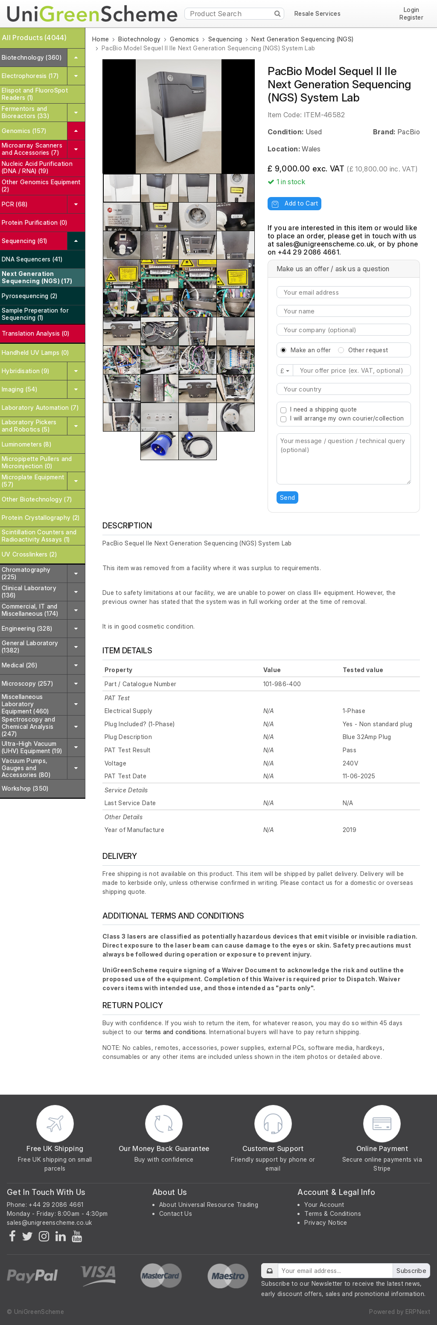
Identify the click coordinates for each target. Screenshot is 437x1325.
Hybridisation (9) (25, 370)
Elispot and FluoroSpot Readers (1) (35, 94)
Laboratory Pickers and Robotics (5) (29, 425)
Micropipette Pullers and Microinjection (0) (37, 462)
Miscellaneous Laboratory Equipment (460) (25, 704)
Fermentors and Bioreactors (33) (25, 112)
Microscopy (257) (27, 683)
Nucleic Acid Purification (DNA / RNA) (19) (37, 167)
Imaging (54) (19, 389)
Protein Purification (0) (34, 222)
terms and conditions (175, 1031)
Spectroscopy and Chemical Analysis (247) (28, 726)
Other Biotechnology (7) (37, 499)
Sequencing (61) (24, 240)
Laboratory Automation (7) (40, 407)
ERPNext (417, 1311)
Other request (368, 350)
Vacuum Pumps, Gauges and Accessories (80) (26, 768)
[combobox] (344, 389)
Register (411, 17)
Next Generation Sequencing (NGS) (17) (37, 277)
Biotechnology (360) (31, 57)
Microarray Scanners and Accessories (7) (32, 149)
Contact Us (175, 1213)
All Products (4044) (34, 37)
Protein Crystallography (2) (41, 517)
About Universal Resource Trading (208, 1204)
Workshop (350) (25, 788)
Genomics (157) (24, 130)
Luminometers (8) (26, 444)
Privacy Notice (325, 1222)
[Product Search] (234, 14)
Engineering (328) (27, 628)
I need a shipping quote (323, 409)
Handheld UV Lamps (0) (35, 352)
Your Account (324, 1204)
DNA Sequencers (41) (32, 259)
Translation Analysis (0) (36, 333)
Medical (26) (19, 665)
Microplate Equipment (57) (33, 480)
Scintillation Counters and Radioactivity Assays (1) (39, 535)
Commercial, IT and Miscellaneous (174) (30, 610)
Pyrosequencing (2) (30, 295)
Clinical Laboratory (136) (29, 591)
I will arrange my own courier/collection (347, 418)
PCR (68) (15, 204)
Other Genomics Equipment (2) (41, 185)
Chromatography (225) (26, 573)
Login (412, 10)
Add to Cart (294, 203)
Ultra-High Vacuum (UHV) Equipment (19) (32, 747)
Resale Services (317, 14)
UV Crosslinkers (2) (29, 554)
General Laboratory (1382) (30, 646)
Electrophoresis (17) (30, 75)
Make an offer (311, 350)
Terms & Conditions (332, 1213)
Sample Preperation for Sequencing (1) (35, 314)
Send (287, 497)
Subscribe (411, 1270)
